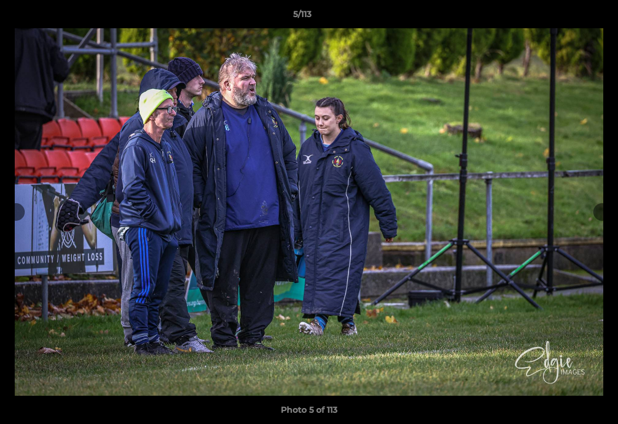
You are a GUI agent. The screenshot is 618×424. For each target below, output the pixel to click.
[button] (568, 17)
